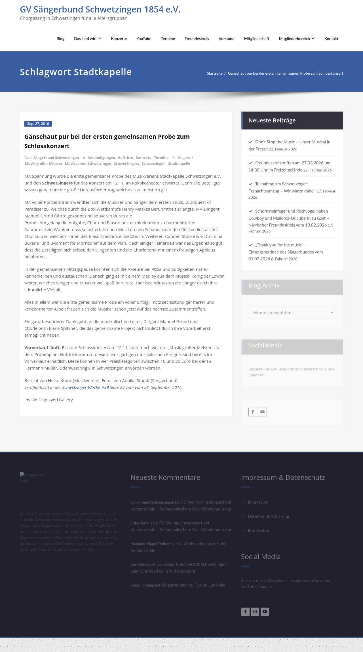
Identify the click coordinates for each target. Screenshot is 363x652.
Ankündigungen (110, 157)
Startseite (199, 73)
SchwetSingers (140, 163)
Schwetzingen (170, 163)
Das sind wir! (87, 38)
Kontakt (331, 38)
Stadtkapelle (199, 163)
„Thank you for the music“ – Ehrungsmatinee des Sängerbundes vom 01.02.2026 (285, 257)
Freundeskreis (197, 38)
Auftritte (136, 157)
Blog (60, 38)
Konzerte (119, 38)
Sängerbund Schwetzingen (59, 157)
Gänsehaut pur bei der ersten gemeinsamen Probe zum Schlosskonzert (279, 73)
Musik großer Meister (46, 163)
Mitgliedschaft (256, 38)
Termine (168, 38)
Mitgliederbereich (297, 38)
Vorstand (227, 38)
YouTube (144, 38)
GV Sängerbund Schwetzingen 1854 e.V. (100, 9)
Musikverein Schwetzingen (96, 163)
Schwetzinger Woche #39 (85, 386)
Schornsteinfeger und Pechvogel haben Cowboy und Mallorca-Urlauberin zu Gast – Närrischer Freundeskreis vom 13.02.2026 (288, 222)
